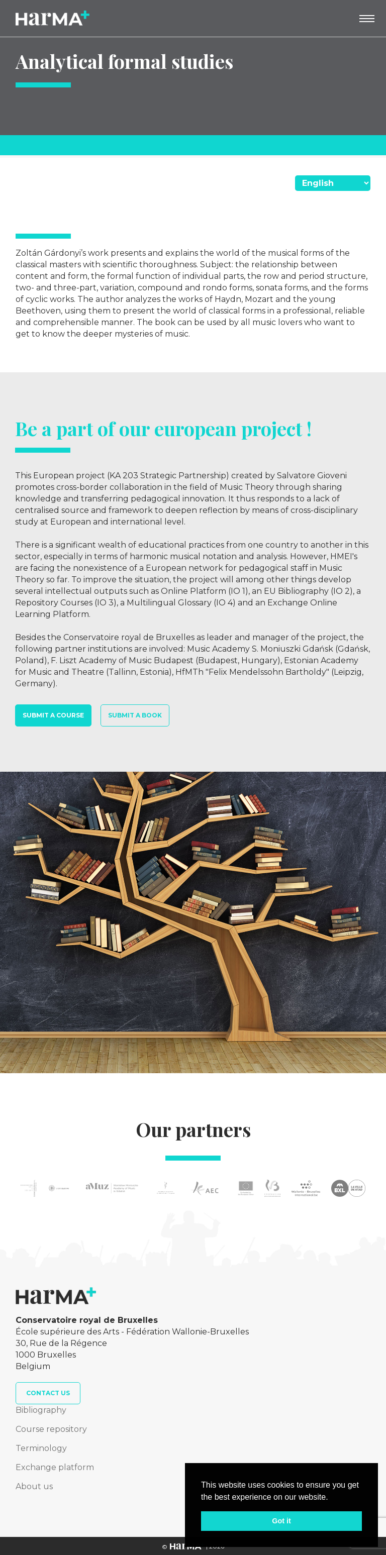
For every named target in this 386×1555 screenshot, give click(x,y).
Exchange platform (55, 1467)
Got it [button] (281, 1521)
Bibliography (41, 1410)
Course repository (51, 1429)
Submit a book (135, 715)
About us (34, 1486)
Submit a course (53, 715)
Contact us (48, 1393)
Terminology (41, 1448)
